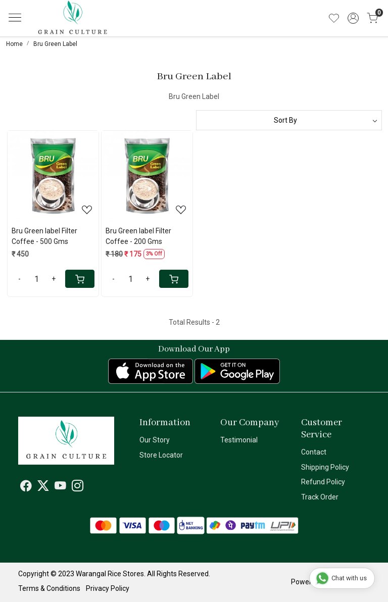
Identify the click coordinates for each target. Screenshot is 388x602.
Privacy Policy (107, 588)
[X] (43, 487)
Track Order (319, 497)
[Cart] (79, 279)
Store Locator (161, 455)
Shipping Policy (325, 467)
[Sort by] (289, 120)
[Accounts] (353, 18)
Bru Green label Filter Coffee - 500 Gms (44, 236)
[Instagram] (77, 487)
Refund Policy (323, 482)
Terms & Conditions (49, 588)
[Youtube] (60, 487)
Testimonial (239, 440)
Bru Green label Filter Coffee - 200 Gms (138, 236)
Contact (313, 452)
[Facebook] (26, 487)
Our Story (154, 440)
